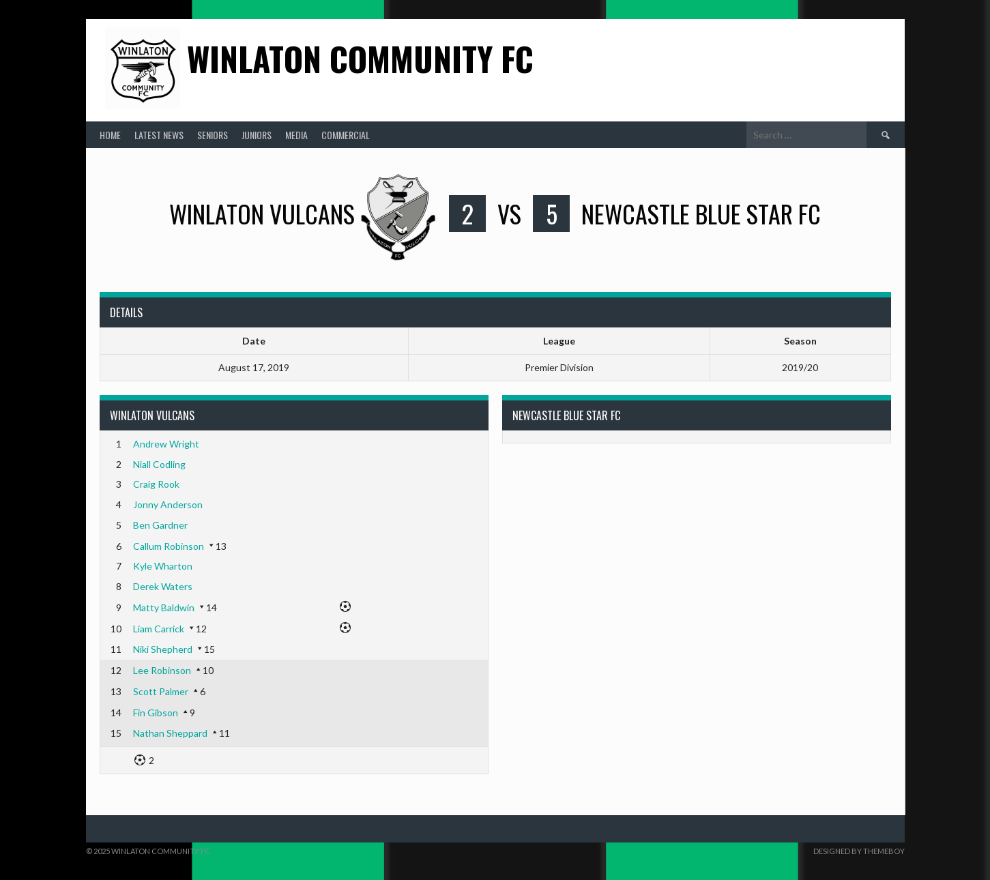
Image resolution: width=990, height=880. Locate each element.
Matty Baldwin (163, 607)
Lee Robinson (162, 670)
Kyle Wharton (162, 566)
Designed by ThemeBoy (859, 851)
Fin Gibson (155, 712)
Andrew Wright (166, 444)
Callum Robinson (168, 546)
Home (110, 135)
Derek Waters (162, 586)
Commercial (345, 135)
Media (296, 135)
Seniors (212, 135)
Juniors (257, 135)
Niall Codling (159, 464)
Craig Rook (156, 484)
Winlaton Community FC (360, 58)
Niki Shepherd (162, 649)
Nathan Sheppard (170, 733)
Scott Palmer (160, 691)
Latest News (159, 135)
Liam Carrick (158, 628)
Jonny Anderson (168, 504)
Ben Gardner (160, 525)
